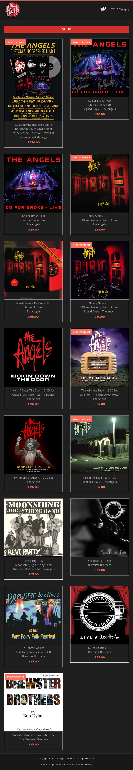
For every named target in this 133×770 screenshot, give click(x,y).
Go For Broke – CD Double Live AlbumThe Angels (33, 220)
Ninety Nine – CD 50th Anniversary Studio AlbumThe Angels (99, 220)
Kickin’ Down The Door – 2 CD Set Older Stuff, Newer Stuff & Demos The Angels (33, 394)
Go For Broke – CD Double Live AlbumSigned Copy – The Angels (99, 105)
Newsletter (68, 764)
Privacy (88, 764)
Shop (58, 764)
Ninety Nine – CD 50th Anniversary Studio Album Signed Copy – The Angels (99, 307)
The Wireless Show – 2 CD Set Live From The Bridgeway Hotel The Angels (99, 394)
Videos (79, 764)
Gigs (51, 764)
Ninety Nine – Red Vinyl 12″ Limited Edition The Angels (33, 307)
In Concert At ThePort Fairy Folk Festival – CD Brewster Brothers (33, 652)
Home (44, 764)
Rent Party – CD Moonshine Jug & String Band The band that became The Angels (33, 565)
